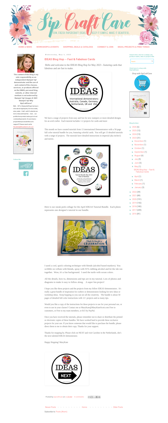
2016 (134, 214)
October (138, 148)
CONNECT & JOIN (105, 47)
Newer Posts (50, 407)
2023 (134, 138)
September (140, 152)
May (137, 166)
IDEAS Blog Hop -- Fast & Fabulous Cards (70, 59)
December (139, 141)
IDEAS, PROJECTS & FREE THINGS (133, 47)
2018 (134, 206)
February (138, 184)
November (139, 145)
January (138, 187)
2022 (134, 192)
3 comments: (79, 397)
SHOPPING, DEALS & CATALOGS (78, 47)
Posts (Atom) (61, 412)
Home (84, 407)
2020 (134, 199)
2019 (134, 203)
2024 (134, 134)
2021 (134, 195)
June (137, 163)
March (137, 180)
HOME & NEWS (25, 47)
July (136, 159)
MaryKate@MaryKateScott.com (23, 127)
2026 (134, 127)
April (137, 176)
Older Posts (118, 407)
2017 (134, 210)
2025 (134, 130)
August (138, 155)
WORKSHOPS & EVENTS (47, 47)
